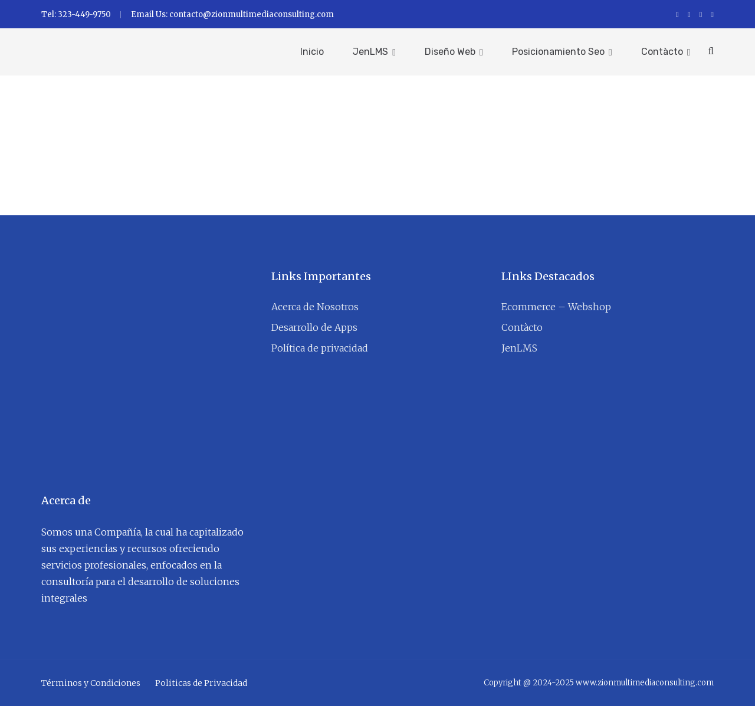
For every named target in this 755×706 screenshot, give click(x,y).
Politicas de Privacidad (201, 683)
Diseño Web (450, 51)
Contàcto (662, 51)
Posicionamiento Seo (558, 51)
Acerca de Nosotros (315, 307)
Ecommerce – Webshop (556, 307)
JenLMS (370, 51)
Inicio (312, 51)
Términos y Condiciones (90, 683)
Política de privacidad (319, 348)
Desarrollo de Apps (314, 327)
